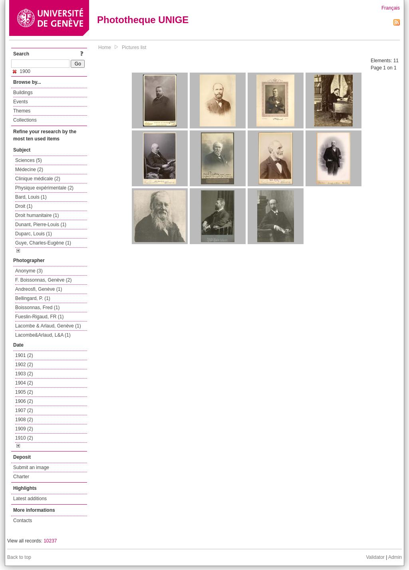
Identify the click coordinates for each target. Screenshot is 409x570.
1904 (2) (24, 383)
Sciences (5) (28, 160)
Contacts (22, 520)
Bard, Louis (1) (31, 197)
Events (20, 102)
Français (390, 8)
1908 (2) (24, 419)
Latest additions (30, 498)
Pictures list (134, 47)
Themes (21, 111)
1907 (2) (24, 410)
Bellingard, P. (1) (32, 298)
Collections (25, 120)
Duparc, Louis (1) (33, 234)
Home (104, 47)
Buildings (23, 92)
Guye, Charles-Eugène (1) (43, 243)
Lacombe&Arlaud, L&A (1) (43, 335)
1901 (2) (24, 355)
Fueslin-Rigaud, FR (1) (39, 317)
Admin (395, 557)
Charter (21, 476)
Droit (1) (23, 206)
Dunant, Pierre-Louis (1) (40, 224)
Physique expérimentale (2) (44, 188)
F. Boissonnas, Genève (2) (43, 280)
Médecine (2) (29, 169)
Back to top (19, 557)
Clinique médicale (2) (37, 178)
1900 (21, 71)
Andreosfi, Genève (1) (38, 289)
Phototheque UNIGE (143, 19)
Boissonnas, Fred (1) (37, 307)
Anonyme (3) (29, 271)
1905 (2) (24, 392)
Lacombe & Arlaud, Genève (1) (48, 326)
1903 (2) (24, 374)
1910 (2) (24, 438)
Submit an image (31, 467)
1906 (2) (24, 401)
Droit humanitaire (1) (37, 215)
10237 (50, 541)
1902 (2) (24, 364)
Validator (375, 557)
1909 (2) (24, 429)
